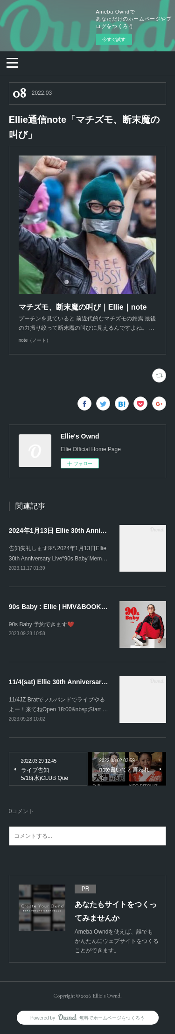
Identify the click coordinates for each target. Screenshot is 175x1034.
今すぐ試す (114, 39)
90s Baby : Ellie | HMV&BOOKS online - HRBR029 (85, 606)
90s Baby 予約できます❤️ (41, 624)
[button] (12, 62)
